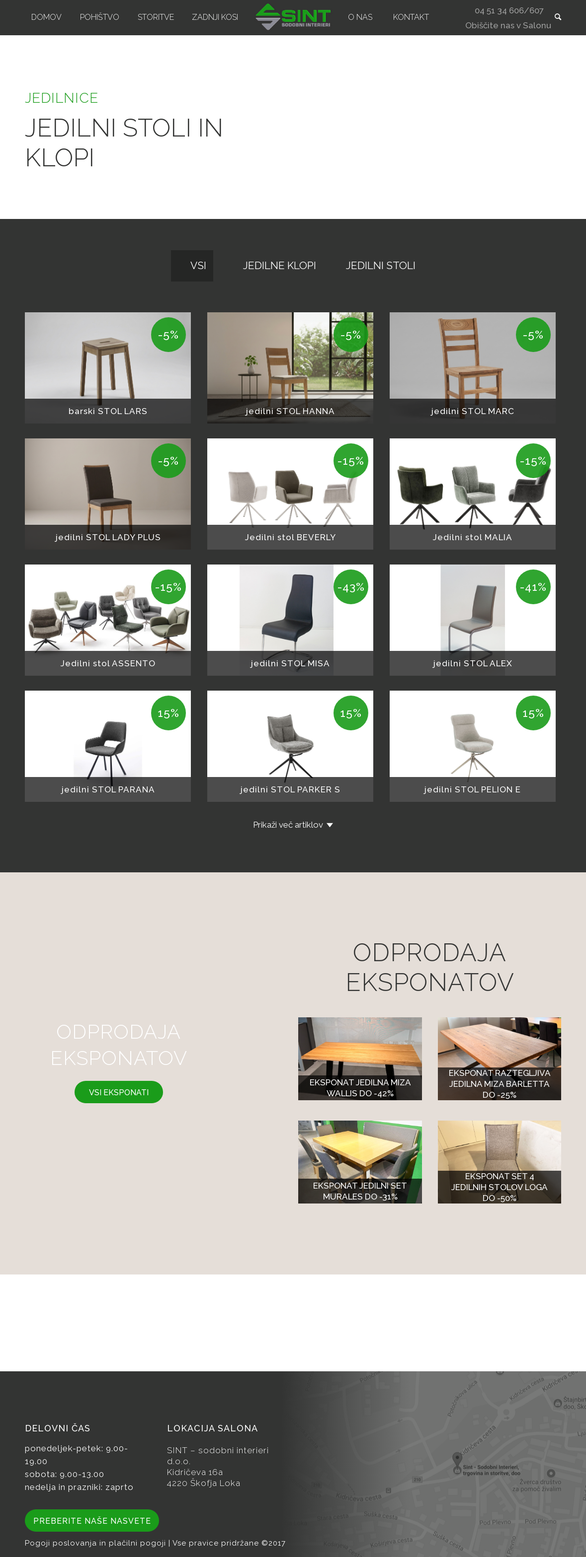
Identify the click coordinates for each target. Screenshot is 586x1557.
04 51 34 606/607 (509, 11)
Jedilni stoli (381, 265)
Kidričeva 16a (195, 1472)
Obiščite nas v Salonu (508, 26)
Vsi (198, 265)
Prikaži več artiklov (288, 825)
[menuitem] (46, 17)
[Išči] (554, 17)
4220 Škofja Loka (204, 1483)
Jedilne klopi (279, 265)
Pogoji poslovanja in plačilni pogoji (96, 1543)
